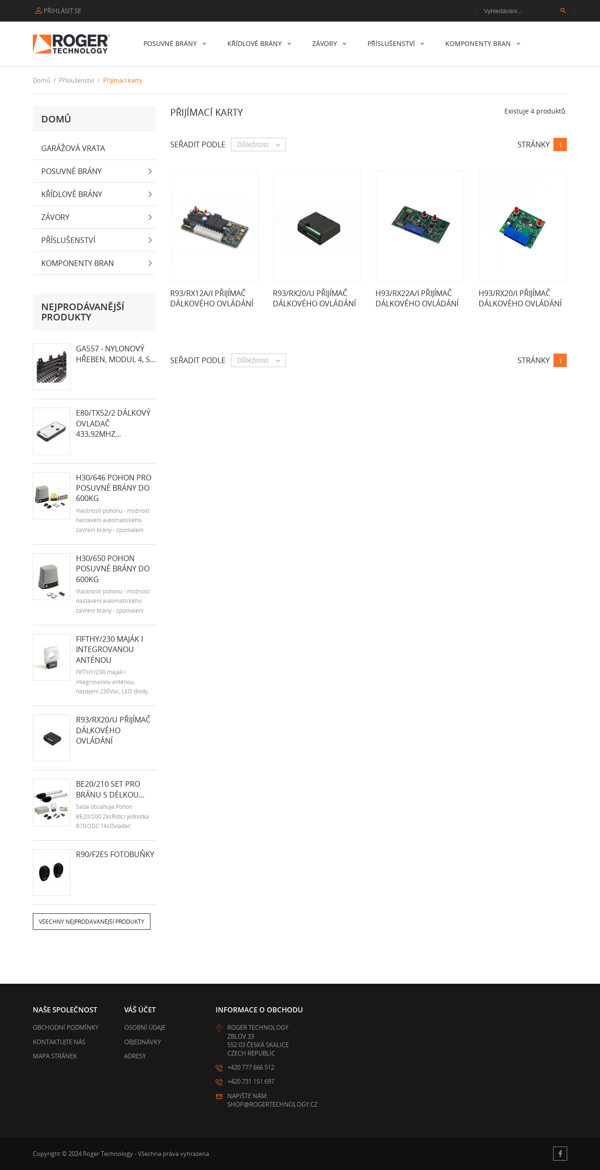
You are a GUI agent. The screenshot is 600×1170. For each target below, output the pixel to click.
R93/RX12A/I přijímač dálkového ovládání (211, 298)
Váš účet (140, 1009)
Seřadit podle (197, 144)
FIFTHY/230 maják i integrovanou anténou (109, 649)
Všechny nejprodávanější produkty (91, 922)
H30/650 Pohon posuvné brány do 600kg (113, 569)
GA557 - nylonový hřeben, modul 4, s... (116, 353)
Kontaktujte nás (59, 1042)
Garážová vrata (73, 148)
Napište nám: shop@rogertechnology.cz (272, 1100)
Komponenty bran (479, 43)
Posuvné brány (171, 43)
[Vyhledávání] (525, 11)
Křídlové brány (255, 43)
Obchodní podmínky (65, 1027)
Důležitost (261, 144)
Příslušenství (392, 43)
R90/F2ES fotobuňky (115, 854)
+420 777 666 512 (250, 1067)
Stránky (534, 144)
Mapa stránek (55, 1056)
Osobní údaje (144, 1027)
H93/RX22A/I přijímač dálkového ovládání (416, 298)
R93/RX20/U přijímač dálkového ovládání (113, 730)
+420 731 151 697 (250, 1081)
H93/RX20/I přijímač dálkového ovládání (520, 298)
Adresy (135, 1056)
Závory (325, 43)
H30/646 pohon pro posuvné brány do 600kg (113, 488)
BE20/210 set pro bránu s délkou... (110, 789)
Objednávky (142, 1042)
